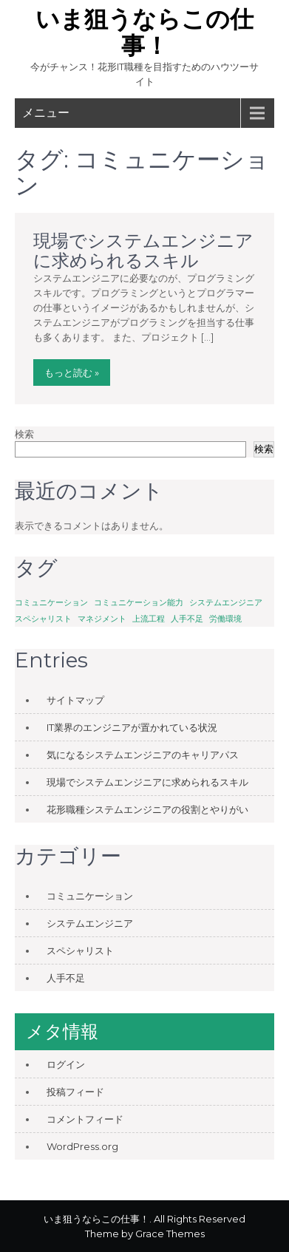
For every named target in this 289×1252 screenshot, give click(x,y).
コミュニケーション (90, 896)
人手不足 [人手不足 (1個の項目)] (187, 619)
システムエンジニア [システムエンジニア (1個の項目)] (225, 603)
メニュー (45, 113)
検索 (24, 434)
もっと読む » (71, 372)
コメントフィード (85, 1119)
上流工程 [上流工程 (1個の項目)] (148, 619)
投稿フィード (75, 1092)
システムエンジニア (90, 923)
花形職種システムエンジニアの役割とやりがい (147, 809)
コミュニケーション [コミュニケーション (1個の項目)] (51, 603)
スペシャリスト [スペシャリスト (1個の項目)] (43, 619)
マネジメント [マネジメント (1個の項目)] (102, 619)
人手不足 (66, 978)
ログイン (66, 1064)
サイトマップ (75, 700)
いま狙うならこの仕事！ (144, 32)
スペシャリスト (80, 950)
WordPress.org (82, 1146)
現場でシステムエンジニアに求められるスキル (143, 250)
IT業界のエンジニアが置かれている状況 (132, 727)
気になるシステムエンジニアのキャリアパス (143, 755)
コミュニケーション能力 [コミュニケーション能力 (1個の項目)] (138, 603)
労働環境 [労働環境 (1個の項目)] (225, 619)
